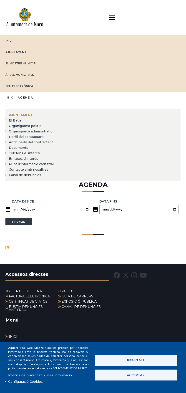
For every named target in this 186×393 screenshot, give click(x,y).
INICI (9, 40)
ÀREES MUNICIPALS (19, 74)
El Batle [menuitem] (15, 120)
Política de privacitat (25, 375)
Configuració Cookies (25, 382)
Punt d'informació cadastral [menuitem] (31, 164)
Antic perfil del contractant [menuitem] (31, 142)
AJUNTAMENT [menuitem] (21, 115)
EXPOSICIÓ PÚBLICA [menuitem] (79, 301)
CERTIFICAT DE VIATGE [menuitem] (28, 301)
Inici (10, 97)
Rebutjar (136, 360)
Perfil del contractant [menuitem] (26, 137)
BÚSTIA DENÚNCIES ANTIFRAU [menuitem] (26, 308)
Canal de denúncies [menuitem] (25, 175)
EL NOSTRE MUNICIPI (21, 63)
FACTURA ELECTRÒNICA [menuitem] (29, 296)
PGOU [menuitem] (67, 291)
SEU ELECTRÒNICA (19, 86)
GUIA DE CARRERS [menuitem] (77, 296)
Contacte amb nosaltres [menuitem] (28, 169)
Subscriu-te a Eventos (7, 247)
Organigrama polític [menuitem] (25, 126)
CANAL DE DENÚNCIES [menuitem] (81, 306)
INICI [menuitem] (13, 336)
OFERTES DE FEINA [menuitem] (25, 291)
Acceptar (136, 375)
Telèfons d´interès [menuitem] (24, 153)
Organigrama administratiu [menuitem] (31, 131)
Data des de (23, 201)
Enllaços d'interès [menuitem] (23, 159)
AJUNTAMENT (15, 52)
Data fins (108, 201)
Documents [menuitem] (18, 148)
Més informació (59, 375)
